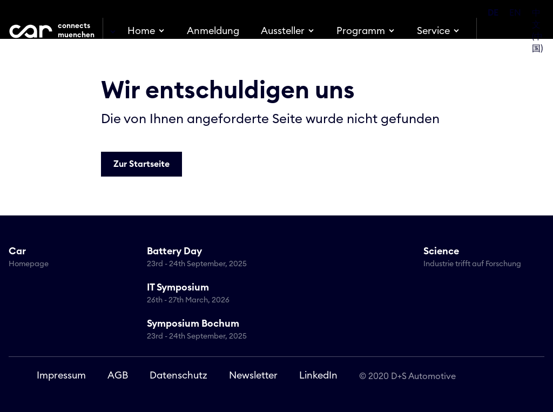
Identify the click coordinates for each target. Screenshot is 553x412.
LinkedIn (318, 375)
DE (493, 13)
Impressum (61, 375)
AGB (117, 375)
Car (66, 258)
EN (515, 13)
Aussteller (283, 31)
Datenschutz (178, 375)
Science (481, 258)
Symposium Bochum (204, 330)
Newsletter (253, 375)
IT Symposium (204, 294)
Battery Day (204, 258)
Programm (360, 31)
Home (141, 31)
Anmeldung (213, 31)
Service (433, 31)
